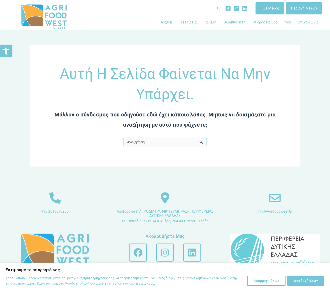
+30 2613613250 (55, 211)
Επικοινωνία (308, 22)
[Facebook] (228, 8)
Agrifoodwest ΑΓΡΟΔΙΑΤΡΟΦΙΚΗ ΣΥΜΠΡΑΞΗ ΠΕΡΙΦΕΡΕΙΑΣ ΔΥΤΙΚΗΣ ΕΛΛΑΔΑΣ (165, 213)
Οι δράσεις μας (265, 22)
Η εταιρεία (188, 22)
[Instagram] (236, 8)
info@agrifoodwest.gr (275, 211)
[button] (6, 51)
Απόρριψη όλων (266, 281)
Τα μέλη (210, 22)
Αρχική (166, 22)
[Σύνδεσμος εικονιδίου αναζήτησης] (219, 8)
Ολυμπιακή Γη (234, 22)
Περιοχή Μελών (304, 8)
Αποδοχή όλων (306, 281)
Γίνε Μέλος (269, 8)
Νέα (288, 22)
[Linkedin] (245, 8)
